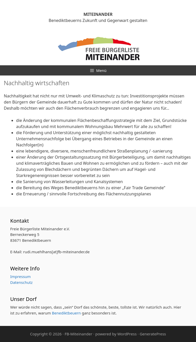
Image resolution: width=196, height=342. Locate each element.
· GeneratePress (152, 333)
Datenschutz (21, 282)
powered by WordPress (116, 333)
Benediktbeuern (66, 312)
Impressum (20, 276)
